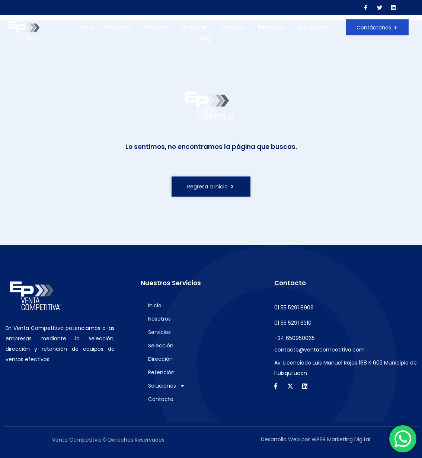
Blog (204, 38)
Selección (194, 27)
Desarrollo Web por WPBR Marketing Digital (315, 439)
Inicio (85, 27)
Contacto (160, 399)
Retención (272, 27)
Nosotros (118, 27)
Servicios (156, 27)
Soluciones (313, 27)
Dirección (232, 27)
